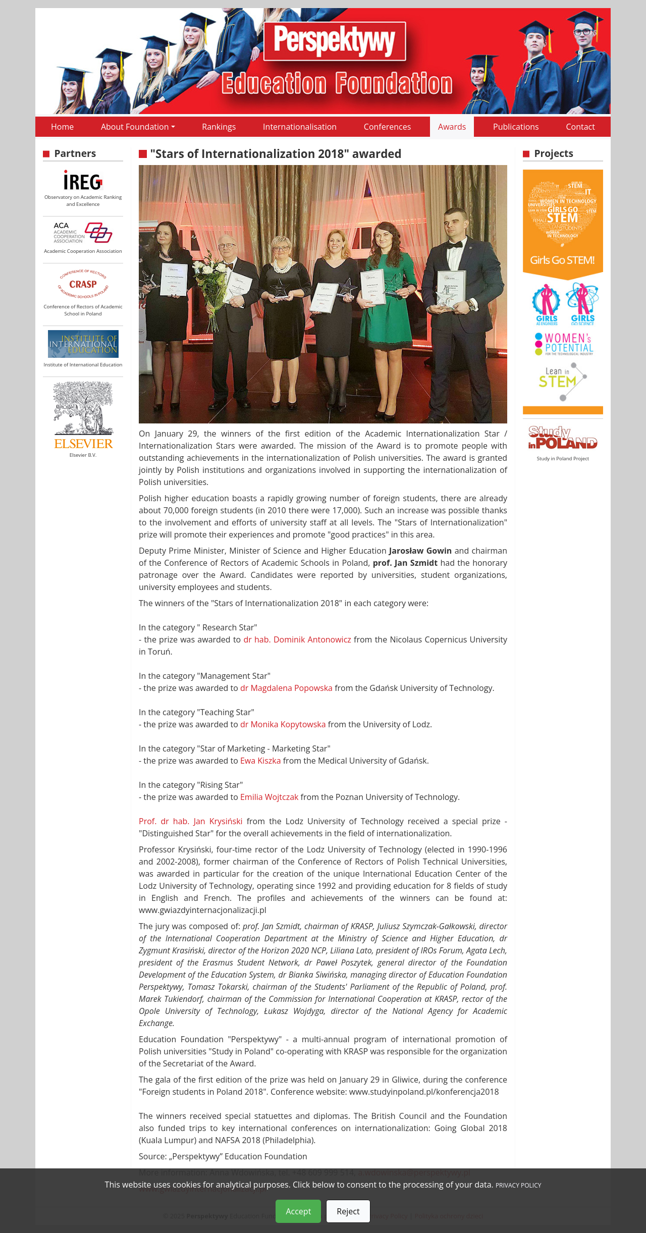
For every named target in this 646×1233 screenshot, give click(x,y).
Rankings (219, 126)
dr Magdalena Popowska (286, 687)
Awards (452, 126)
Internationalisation (300, 126)
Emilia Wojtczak (269, 796)
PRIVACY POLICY (519, 1185)
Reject (348, 1211)
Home (62, 126)
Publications (516, 126)
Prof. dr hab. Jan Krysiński (191, 821)
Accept (298, 1211)
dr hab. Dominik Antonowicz (297, 639)
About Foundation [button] (135, 126)
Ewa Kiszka (260, 760)
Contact (580, 126)
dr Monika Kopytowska (283, 724)
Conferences (387, 126)
